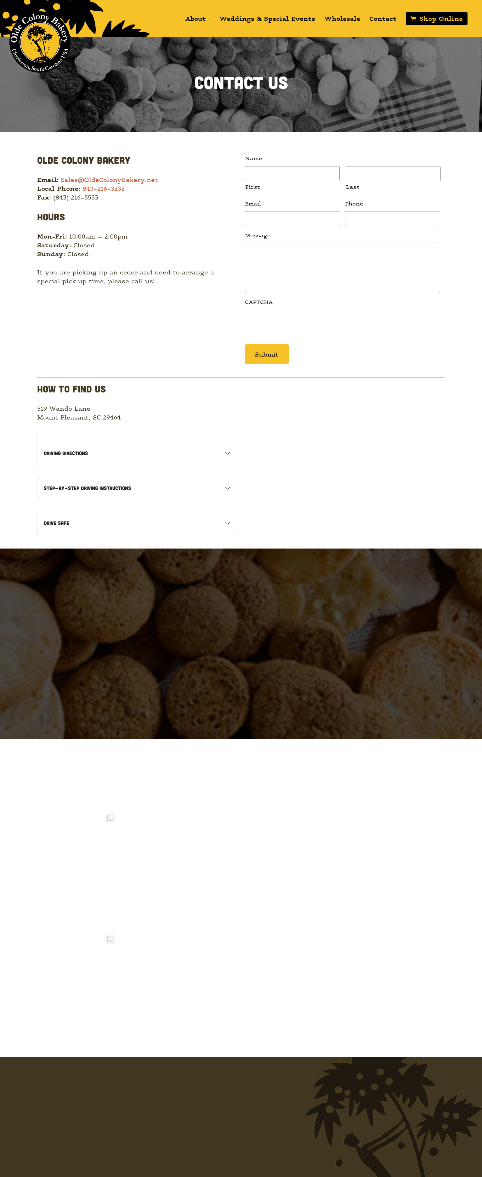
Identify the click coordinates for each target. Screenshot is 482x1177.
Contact (382, 18)
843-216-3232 (103, 188)
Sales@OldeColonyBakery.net (109, 179)
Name (253, 157)
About (197, 18)
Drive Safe (56, 522)
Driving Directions (66, 452)
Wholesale (342, 18)
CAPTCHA (259, 301)
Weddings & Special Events (267, 18)
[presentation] (293, 322)
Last (353, 186)
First (252, 186)
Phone (354, 203)
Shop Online (440, 18)
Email (253, 203)
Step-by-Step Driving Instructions (87, 487)
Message (258, 235)
